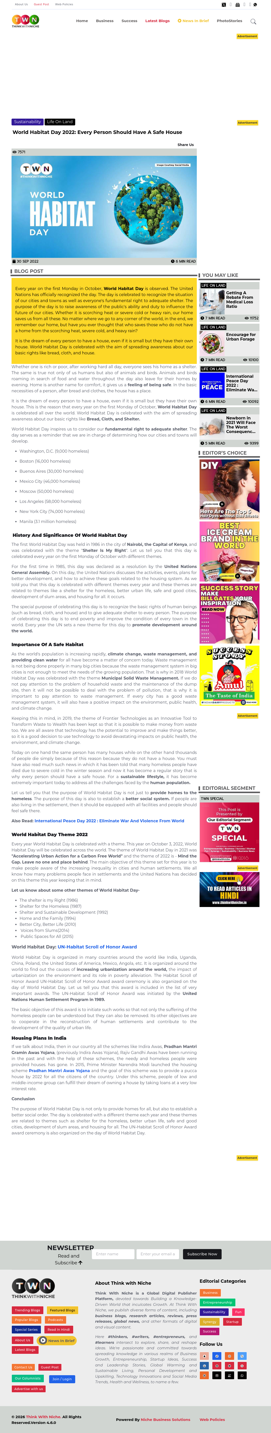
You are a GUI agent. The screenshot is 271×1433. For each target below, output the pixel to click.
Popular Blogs (26, 1320)
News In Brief (193, 20)
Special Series (26, 1329)
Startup (232, 1322)
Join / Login (61, 1379)
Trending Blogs (27, 1310)
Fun (238, 1312)
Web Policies (64, 4)
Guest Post (41, 4)
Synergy (209, 1322)
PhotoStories (229, 20)
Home (82, 20)
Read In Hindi (59, 1329)
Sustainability (27, 121)
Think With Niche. (43, 1417)
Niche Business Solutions (165, 1420)
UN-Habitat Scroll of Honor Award (97, 947)
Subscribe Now (202, 1254)
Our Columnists (28, 1378)
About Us (21, 4)
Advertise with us (28, 1389)
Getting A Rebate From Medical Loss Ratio (239, 300)
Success (129, 20)
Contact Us (23, 1367)
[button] (253, 22)
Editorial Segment (228, 788)
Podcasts (55, 1320)
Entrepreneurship (217, 1302)
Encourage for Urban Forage (241, 337)
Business (105, 20)
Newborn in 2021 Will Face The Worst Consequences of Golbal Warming (241, 425)
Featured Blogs (62, 1310)
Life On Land (60, 121)
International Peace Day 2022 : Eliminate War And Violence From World (109, 821)
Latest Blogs (157, 20)
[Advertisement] (140, 75)
